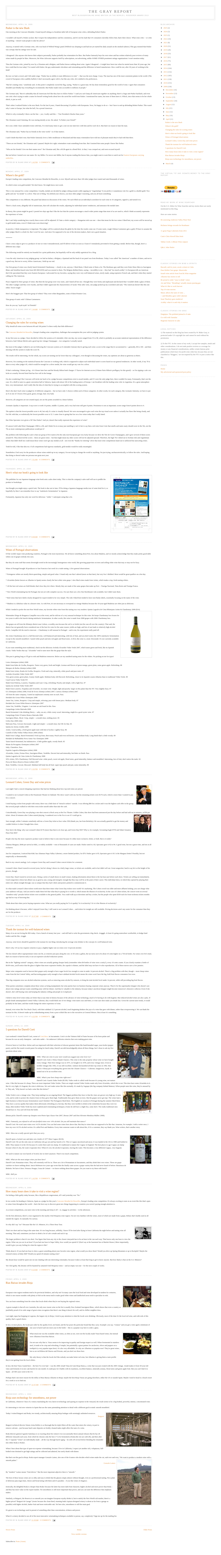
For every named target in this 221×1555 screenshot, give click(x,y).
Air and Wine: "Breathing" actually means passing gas (180, 283)
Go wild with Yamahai (169, 317)
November (170, 93)
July (167, 108)
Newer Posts (10, 1530)
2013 (165, 72)
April (168, 119)
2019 (165, 50)
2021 (165, 42)
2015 (165, 64)
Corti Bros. (44, 1036)
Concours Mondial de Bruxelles (20, 332)
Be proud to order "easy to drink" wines (175, 280)
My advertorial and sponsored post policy (176, 372)
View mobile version (78, 1534)
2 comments (44, 162)
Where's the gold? (15, 175)
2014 (165, 68)
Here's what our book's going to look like (27, 472)
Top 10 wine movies (168, 289)
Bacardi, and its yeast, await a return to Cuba (177, 267)
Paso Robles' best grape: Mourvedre (174, 270)
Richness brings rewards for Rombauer (175, 225)
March (168, 163)
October (169, 97)
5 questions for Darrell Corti (20, 1029)
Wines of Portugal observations (22, 549)
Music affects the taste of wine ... (173, 293)
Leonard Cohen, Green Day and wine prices (28, 782)
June (168, 112)
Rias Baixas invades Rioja (19, 1282)
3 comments (44, 309)
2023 (165, 35)
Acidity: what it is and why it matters (174, 302)
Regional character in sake (170, 321)
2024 (165, 31)
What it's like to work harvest (171, 286)
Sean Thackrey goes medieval (172, 299)
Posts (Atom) (21, 1541)
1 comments (45, 916)
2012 (165, 75)
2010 (165, 83)
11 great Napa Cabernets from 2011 (174, 231)
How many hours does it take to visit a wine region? (32, 1191)
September (170, 101)
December (170, 90)
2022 (165, 39)
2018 (165, 53)
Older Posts (147, 1530)
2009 (165, 86)
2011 (165, 79)
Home (79, 1530)
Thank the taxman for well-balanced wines (28, 929)
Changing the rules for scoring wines (25, 322)
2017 (165, 57)
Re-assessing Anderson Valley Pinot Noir (176, 220)
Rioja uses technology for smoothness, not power (31, 1397)
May (168, 115)
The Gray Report (110, 11)
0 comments (44, 769)
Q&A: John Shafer (167, 247)
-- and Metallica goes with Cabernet (174, 296)
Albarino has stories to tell (170, 277)
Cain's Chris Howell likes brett (172, 236)
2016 (165, 61)
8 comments (44, 459)
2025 (165, 28)
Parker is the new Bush (17, 28)
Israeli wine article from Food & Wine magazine (178, 273)
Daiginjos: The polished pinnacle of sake (176, 314)
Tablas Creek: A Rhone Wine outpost (174, 242)
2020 (165, 46)
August (169, 104)
